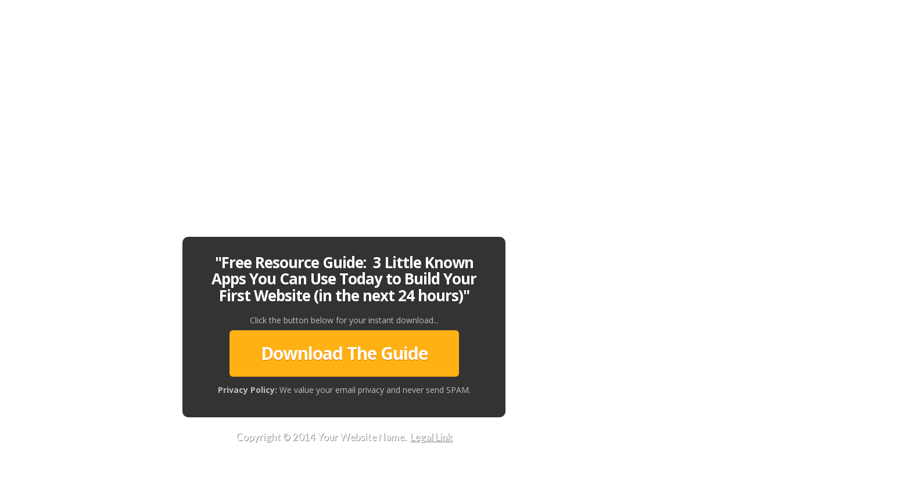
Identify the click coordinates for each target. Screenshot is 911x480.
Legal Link (431, 437)
